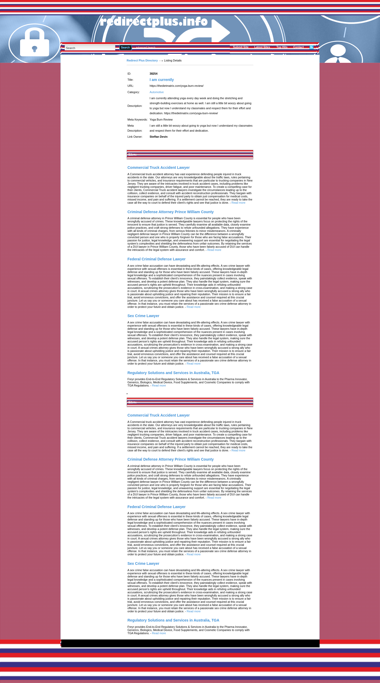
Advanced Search (145, 47)
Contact (298, 47)
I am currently (162, 80)
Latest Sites (262, 47)
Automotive (157, 92)
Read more (238, 202)
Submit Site (241, 47)
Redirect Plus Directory (142, 60)
